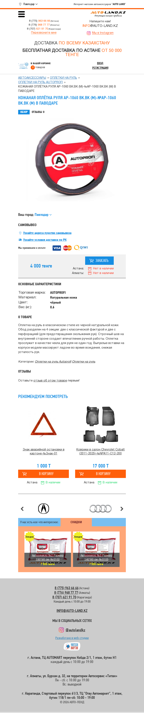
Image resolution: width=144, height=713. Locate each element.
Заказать (102, 260)
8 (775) (39, 21)
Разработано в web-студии (72, 639)
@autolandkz (75, 630)
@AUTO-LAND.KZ (100, 26)
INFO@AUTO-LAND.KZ (72, 610)
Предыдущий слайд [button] (22, 509)
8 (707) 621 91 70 (64, 597)
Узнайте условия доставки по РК (45, 239)
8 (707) (37, 29)
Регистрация (100, 67)
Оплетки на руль (63, 78)
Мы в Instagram (103, 33)
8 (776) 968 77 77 (66, 592)
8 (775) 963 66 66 (66, 588)
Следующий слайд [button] (121, 509)
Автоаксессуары (32, 78)
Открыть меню (21, 14)
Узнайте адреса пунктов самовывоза (47, 233)
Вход (100, 63)
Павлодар (28, 4)
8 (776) (39, 25)
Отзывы (38, 112)
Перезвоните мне (44, 32)
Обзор (24, 112)
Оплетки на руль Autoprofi (40, 82)
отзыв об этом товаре (50, 380)
